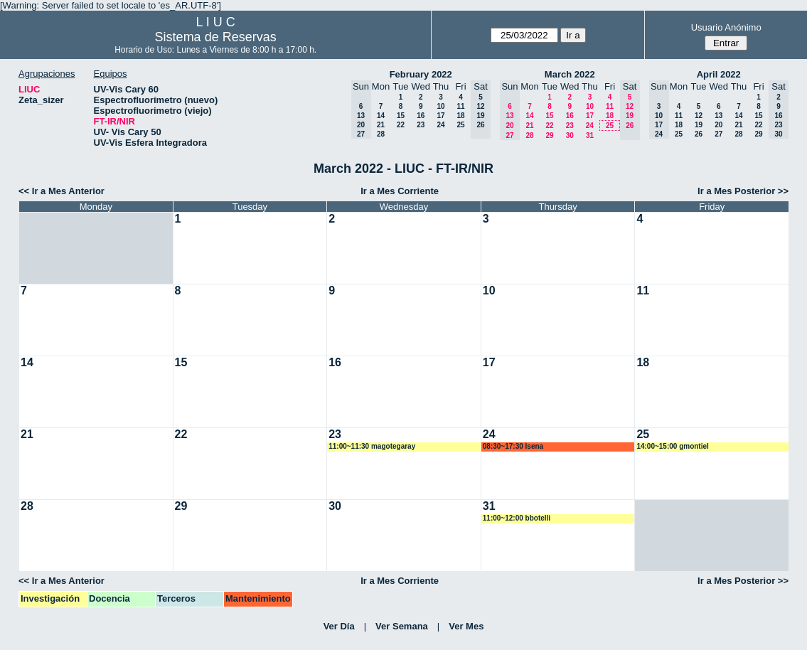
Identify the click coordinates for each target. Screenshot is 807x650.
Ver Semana (401, 626)
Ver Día (339, 626)
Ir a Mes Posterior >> (743, 191)
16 (420, 115)
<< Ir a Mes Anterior (61, 191)
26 (698, 134)
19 (698, 125)
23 (420, 125)
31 (590, 135)
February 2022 (421, 74)
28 (381, 134)
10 (440, 106)
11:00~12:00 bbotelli (516, 518)
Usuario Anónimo (726, 27)
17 (440, 115)
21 (381, 125)
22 (401, 125)
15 (401, 115)
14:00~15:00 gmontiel (672, 446)
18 (460, 115)
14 (381, 115)
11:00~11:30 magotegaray (371, 446)
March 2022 (570, 74)
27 (718, 134)
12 (698, 115)
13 (718, 115)
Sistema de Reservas (216, 37)
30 (570, 135)
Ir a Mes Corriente (399, 191)
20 (718, 125)
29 (549, 135)
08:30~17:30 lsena (513, 446)
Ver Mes (466, 626)
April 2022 (719, 74)
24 (440, 125)
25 (460, 125)
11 (460, 106)
